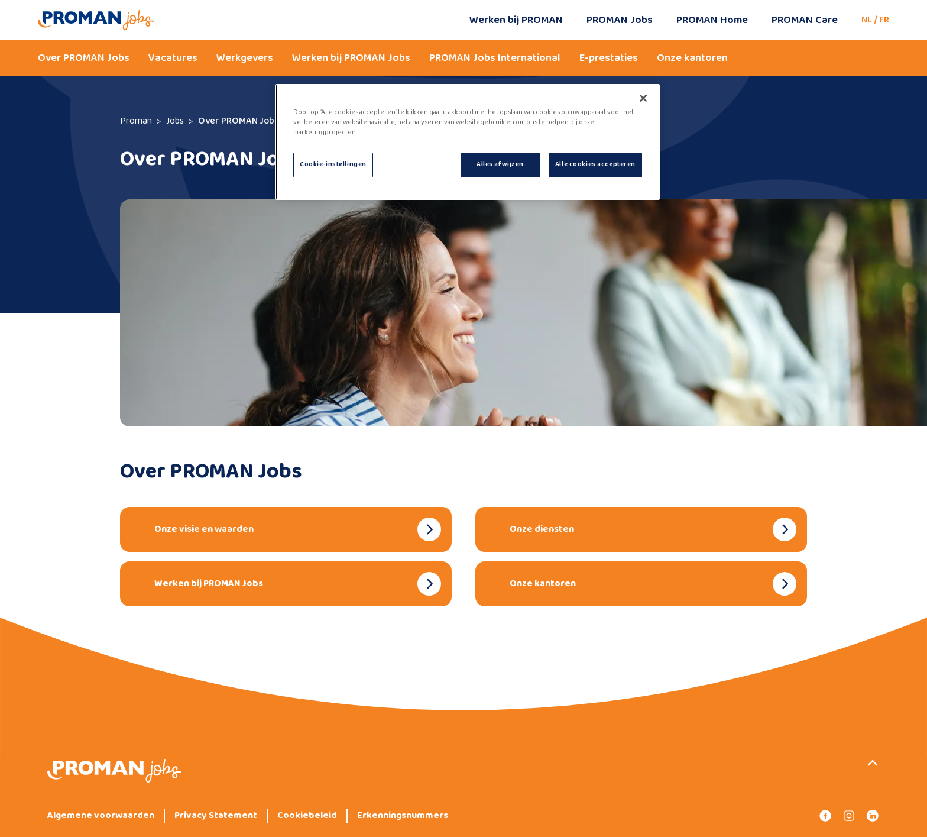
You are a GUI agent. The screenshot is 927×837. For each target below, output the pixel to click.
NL (866, 19)
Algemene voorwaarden (100, 816)
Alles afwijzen (500, 164)
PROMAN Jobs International (494, 58)
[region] (467, 142)
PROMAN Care (805, 20)
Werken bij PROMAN (516, 20)
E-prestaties (608, 58)
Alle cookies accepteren (595, 164)
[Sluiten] (643, 98)
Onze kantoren (692, 58)
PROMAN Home (712, 20)
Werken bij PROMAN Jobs (351, 58)
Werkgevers (244, 58)
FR (884, 19)
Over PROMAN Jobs (83, 58)
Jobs (175, 121)
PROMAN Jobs (619, 20)
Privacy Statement (215, 816)
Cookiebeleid (307, 816)
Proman (136, 121)
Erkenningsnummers (402, 816)
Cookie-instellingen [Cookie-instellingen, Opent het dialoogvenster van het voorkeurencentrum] (333, 164)
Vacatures (172, 58)
